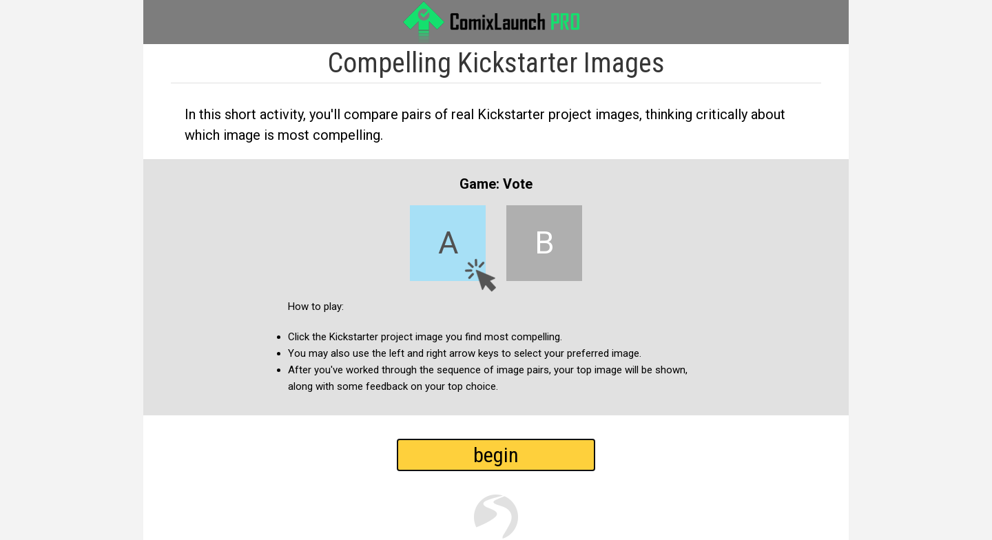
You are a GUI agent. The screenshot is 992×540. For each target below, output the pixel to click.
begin (496, 455)
